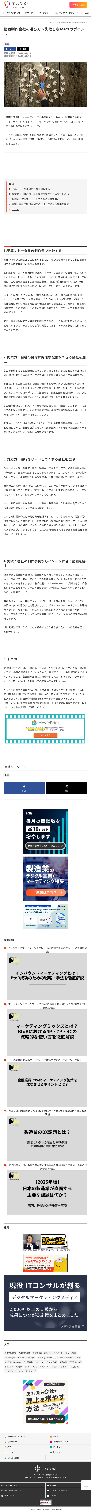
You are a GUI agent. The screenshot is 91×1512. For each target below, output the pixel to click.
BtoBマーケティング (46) (35, 1366)
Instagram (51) (19, 1362)
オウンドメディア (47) (13, 1366)
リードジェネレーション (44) (58, 1366)
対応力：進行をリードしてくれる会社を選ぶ (35, 199)
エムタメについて (11, 1485)
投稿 (66, 788)
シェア (24, 788)
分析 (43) (76, 1366)
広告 (9, 1447)
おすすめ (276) (10, 1353)
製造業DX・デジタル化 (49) (71, 1362)
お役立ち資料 (78, 5)
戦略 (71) (47, 1353)
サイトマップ (55, 1495)
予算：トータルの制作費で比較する (31, 189)
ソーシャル (57, 1447)
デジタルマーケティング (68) (64, 1353)
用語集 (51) (51, 1357)
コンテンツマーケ (60, 1441)
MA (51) (8, 1362)
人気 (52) (41, 1357)
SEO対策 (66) (10, 1357)
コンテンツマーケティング (66, 12)
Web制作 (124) (24, 1353)
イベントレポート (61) (26, 1357)
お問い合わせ (9, 1495)
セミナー (57, 1452)
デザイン (29, 12)
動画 (7, 43)
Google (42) (9, 1371)
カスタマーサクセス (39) (26, 1371)
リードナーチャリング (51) (69, 1357)
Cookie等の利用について (14, 1490)
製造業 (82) (37, 1353)
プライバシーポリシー (59, 1490)
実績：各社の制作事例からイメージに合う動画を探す (40, 204)
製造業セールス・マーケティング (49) (42, 1362)
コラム (10, 1452)
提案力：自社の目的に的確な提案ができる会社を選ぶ (40, 194)
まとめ (15, 209)
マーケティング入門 (11, 12)
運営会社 (53, 1485)
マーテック (44, 12)
